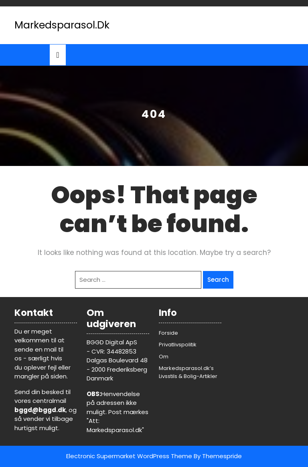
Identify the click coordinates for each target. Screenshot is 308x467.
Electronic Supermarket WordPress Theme (129, 456)
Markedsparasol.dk (61, 25)
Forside (168, 333)
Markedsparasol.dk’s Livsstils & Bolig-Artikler (188, 372)
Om (163, 356)
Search (218, 279)
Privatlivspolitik (178, 344)
